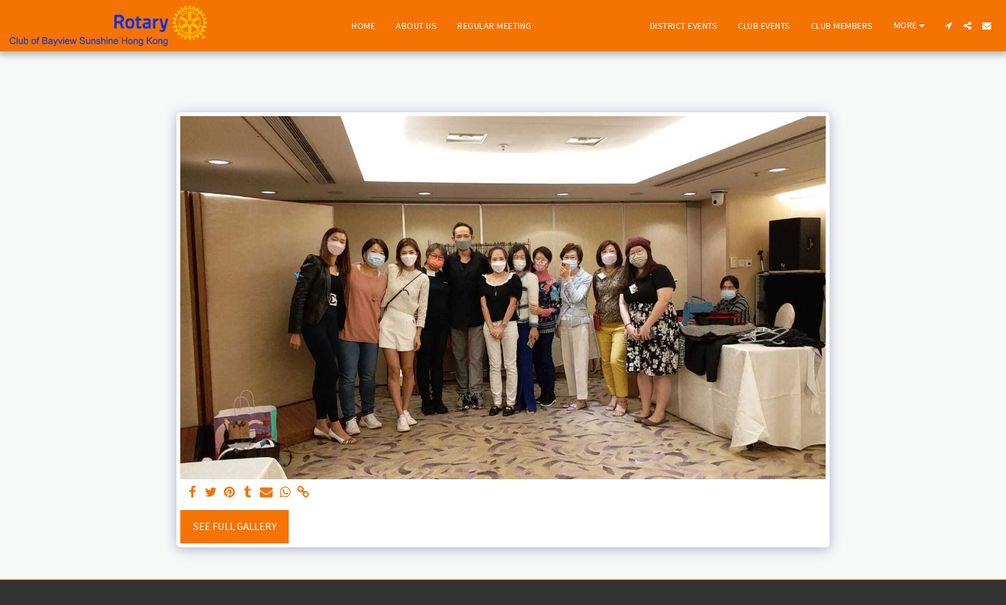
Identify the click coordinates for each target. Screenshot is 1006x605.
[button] (948, 25)
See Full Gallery (234, 526)
